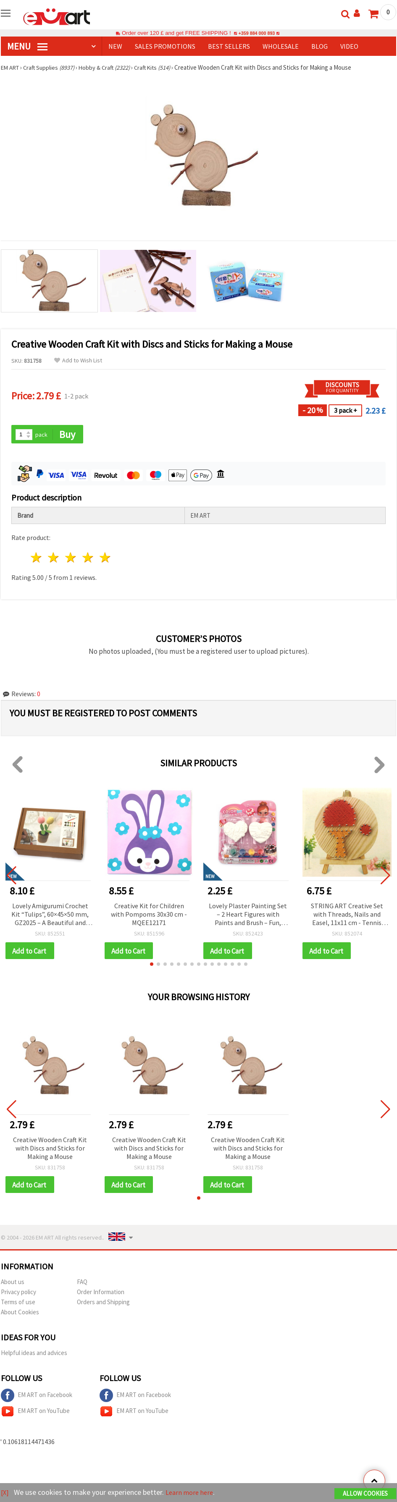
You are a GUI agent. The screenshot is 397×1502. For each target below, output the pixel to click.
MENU (27, 46)
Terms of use (18, 1304)
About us (12, 1284)
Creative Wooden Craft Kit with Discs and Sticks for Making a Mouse (50, 1149)
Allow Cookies (365, 1494)
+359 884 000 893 (256, 33)
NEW (115, 46)
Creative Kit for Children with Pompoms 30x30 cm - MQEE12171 (149, 914)
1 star (36, 558)
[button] (151, 965)
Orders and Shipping (103, 1304)
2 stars (54, 558)
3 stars (71, 558)
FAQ (82, 1284)
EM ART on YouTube (35, 1413)
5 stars (105, 558)
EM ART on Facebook (36, 1397)
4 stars (88, 558)
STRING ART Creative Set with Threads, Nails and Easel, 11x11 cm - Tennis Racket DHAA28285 (347, 915)
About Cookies (20, 1314)
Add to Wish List (78, 360)
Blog (319, 46)
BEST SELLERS (229, 46)
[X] (5, 1493)
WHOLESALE (281, 46)
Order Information (100, 1294)
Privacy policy (18, 1294)
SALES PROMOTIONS (165, 46)
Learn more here (192, 1493)
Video (349, 46)
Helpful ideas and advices (34, 1355)
